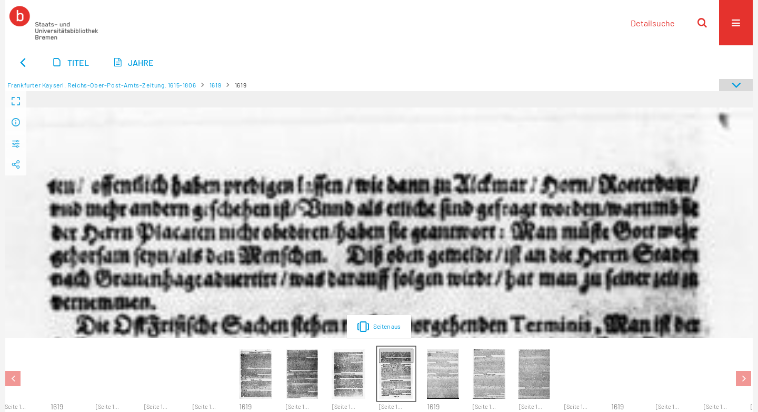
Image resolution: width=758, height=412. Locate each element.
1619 (215, 85)
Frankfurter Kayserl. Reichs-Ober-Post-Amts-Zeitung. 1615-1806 (101, 85)
